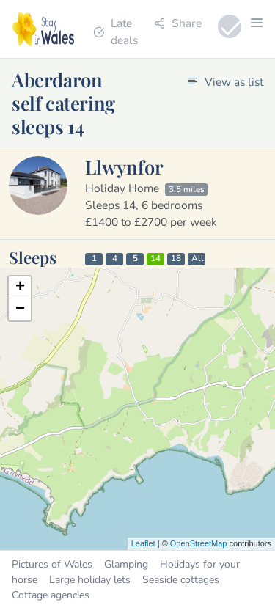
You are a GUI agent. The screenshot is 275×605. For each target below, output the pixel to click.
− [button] (20, 309)
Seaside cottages (180, 580)
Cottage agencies (50, 595)
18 (176, 259)
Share (178, 23)
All (197, 259)
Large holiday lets (90, 580)
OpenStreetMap (198, 543)
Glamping (126, 564)
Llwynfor (124, 166)
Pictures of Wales (52, 564)
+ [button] (20, 287)
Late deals (115, 31)
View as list (225, 81)
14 (155, 259)
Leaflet (143, 543)
